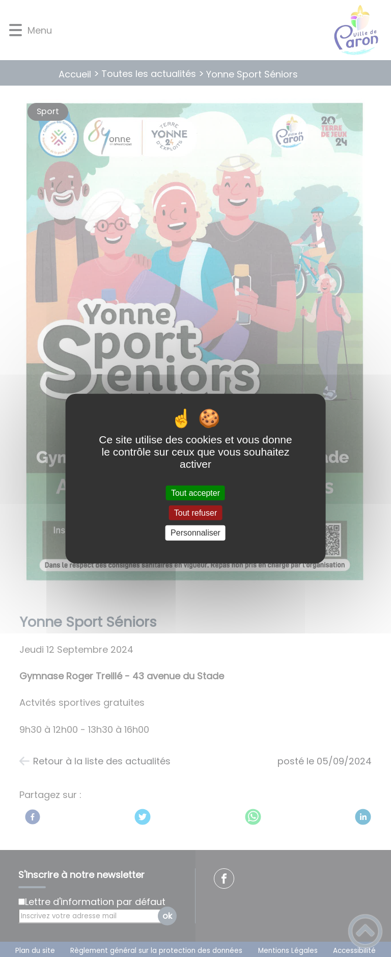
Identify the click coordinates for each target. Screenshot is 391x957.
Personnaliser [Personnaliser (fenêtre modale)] (195, 532)
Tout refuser (195, 513)
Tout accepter (195, 493)
